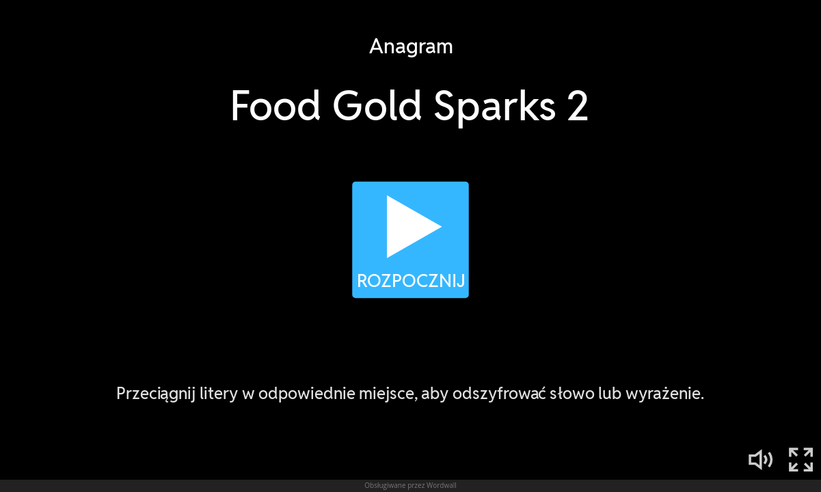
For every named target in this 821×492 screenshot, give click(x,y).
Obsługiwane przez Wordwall (410, 485)
